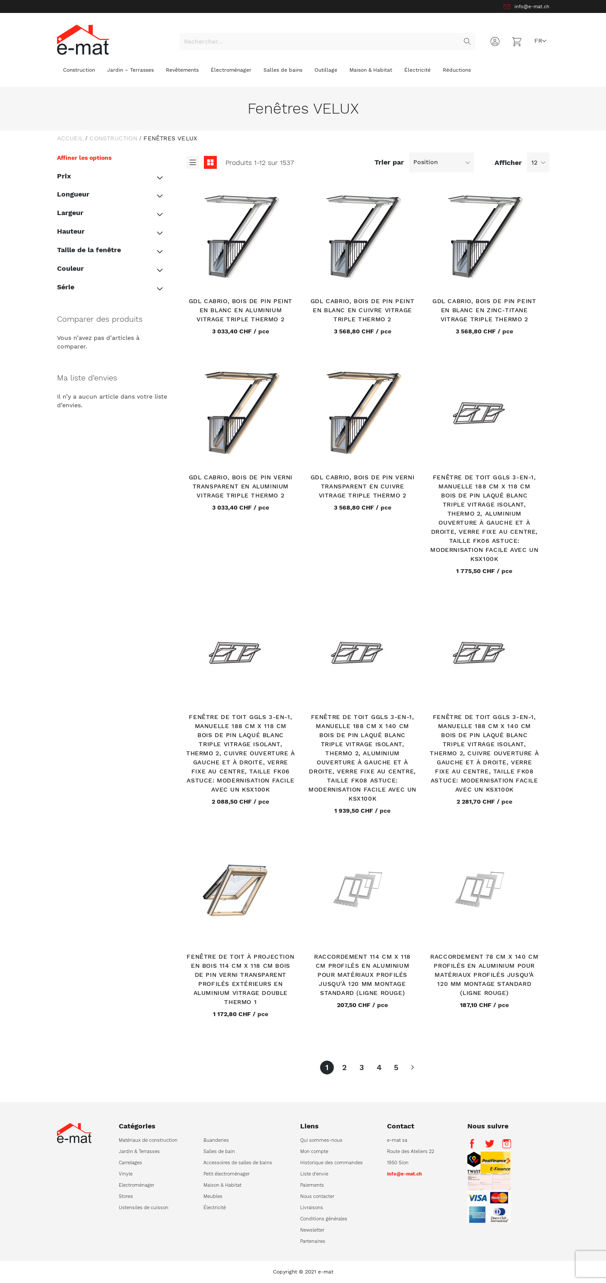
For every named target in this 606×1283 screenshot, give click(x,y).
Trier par (389, 162)
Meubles (212, 1196)
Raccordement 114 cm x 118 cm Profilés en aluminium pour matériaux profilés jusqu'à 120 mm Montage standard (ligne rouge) (362, 974)
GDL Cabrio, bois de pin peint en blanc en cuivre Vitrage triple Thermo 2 (362, 310)
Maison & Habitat (222, 1185)
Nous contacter (317, 1196)
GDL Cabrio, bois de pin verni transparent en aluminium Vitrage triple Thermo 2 (240, 486)
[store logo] (83, 39)
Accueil (70, 138)
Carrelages (130, 1163)
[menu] (303, 73)
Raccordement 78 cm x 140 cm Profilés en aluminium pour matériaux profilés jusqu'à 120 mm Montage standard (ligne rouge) (484, 974)
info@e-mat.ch (531, 7)
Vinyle (126, 1174)
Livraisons (311, 1207)
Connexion (495, 41)
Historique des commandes (331, 1163)
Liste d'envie (314, 1174)
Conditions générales (323, 1219)
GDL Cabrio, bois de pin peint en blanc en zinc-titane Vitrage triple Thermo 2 (484, 310)
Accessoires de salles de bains (237, 1163)
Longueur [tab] (73, 194)
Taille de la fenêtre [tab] (89, 250)
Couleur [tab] (70, 268)
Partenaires (312, 1241)
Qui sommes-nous (321, 1140)
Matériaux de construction (148, 1140)
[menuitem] (79, 72)
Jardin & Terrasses (139, 1151)
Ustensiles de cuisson (143, 1207)
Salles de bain (219, 1151)
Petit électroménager (226, 1174)
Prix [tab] (64, 176)
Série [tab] (65, 287)
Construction (113, 138)
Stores (126, 1196)
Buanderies (216, 1140)
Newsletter (312, 1230)
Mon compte (314, 1151)
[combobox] (327, 41)
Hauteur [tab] (71, 231)
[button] (540, 41)
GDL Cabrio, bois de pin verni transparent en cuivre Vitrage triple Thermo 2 (362, 486)
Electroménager (136, 1185)
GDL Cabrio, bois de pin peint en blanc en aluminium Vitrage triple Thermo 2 (240, 310)
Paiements (312, 1185)
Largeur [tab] (70, 213)
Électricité (214, 1207)
